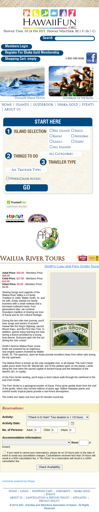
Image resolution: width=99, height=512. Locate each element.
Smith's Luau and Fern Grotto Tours (72, 266)
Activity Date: (11, 423)
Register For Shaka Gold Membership (32, 52)
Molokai (81, 136)
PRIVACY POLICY (49, 500)
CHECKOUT (63, 491)
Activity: (7, 417)
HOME (7, 104)
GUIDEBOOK (43, 104)
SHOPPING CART (42, 491)
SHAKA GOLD (67, 104)
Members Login (16, 46)
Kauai (57, 136)
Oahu (79, 141)
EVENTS (88, 104)
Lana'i (57, 141)
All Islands (62, 147)
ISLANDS (22, 104)
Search (48, 38)
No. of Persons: (12, 429)
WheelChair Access (25, 178)
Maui (79, 131)
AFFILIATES (80, 497)
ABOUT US (12, 109)
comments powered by (18, 481)
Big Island (61, 131)
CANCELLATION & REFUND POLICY (47, 497)
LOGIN (24, 491)
